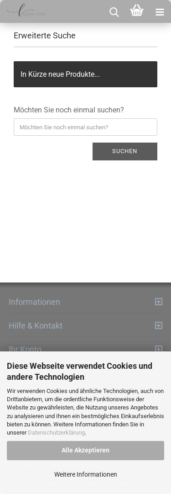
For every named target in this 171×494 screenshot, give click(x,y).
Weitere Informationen (85, 474)
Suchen (124, 151)
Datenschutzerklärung (56, 432)
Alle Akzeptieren (85, 450)
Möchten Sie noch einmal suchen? (69, 110)
